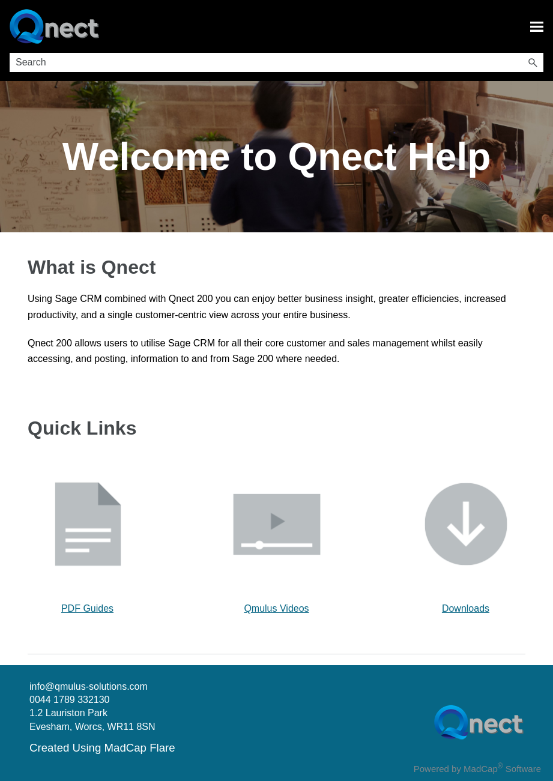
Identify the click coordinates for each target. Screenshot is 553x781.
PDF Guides (87, 608)
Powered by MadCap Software (477, 769)
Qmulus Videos (276, 608)
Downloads (465, 608)
